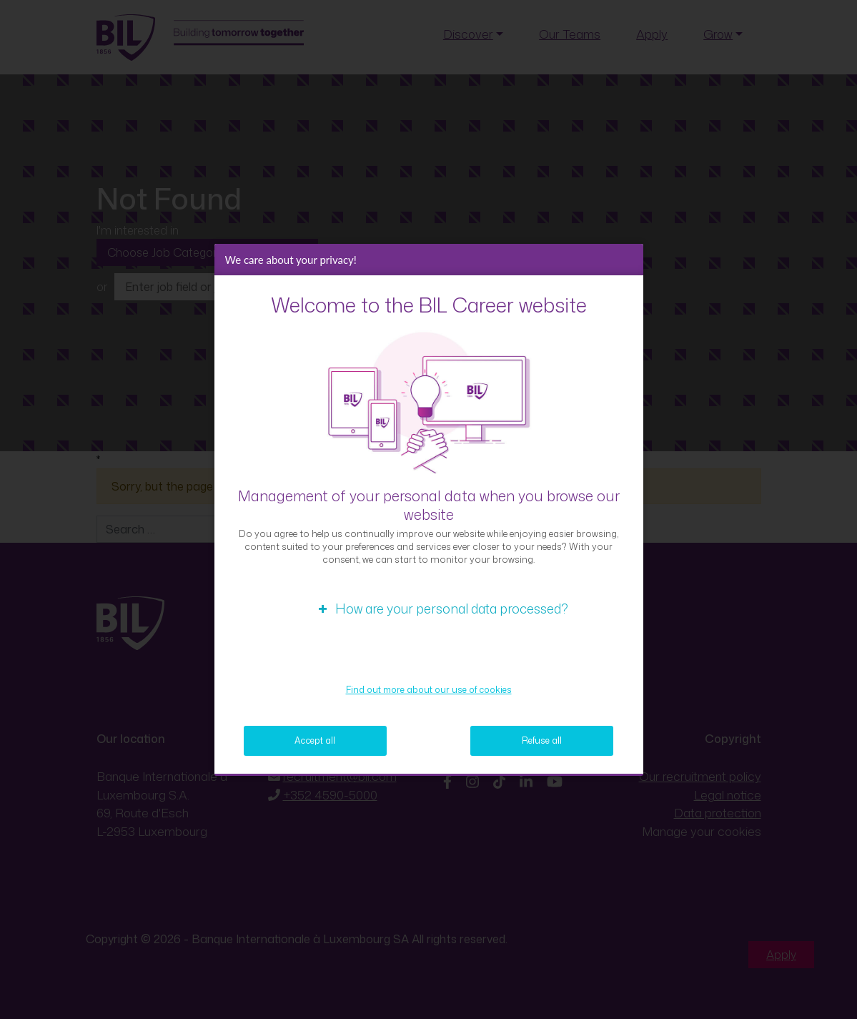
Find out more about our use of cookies (429, 690)
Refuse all (542, 740)
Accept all (314, 740)
